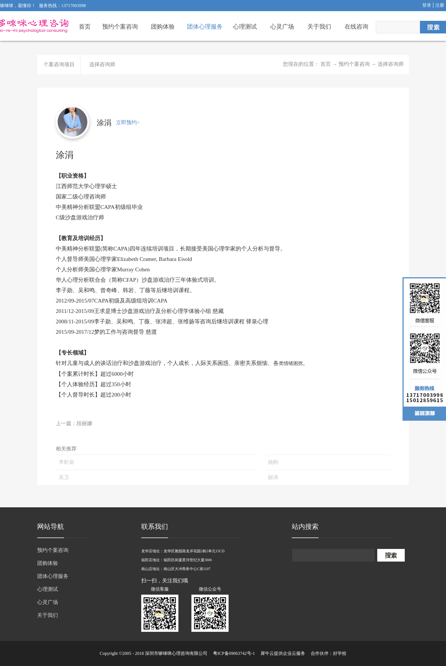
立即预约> (128, 122)
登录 (426, 5)
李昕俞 (66, 462)
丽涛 (273, 477)
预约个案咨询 (354, 64)
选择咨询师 (391, 64)
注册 (439, 5)
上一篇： (74, 423)
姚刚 (273, 462)
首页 (85, 26)
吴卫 (64, 477)
